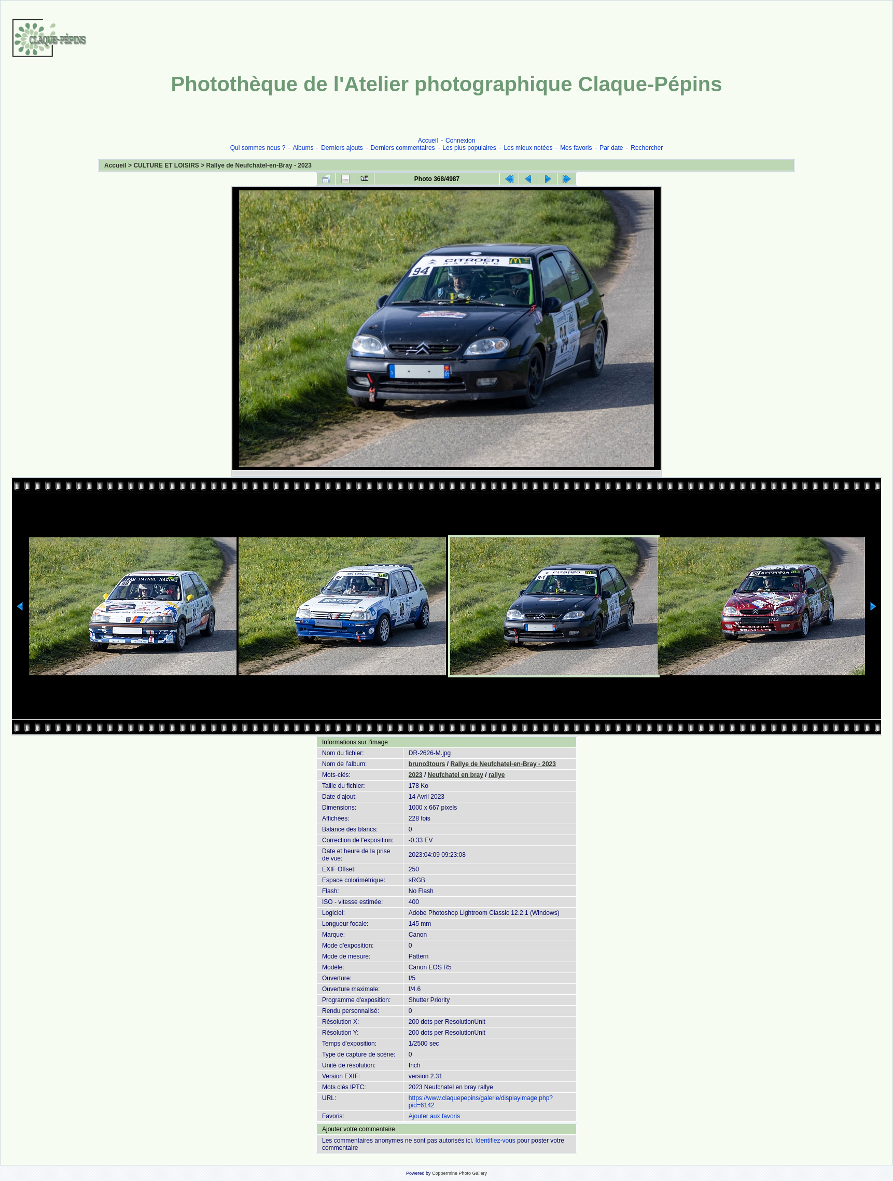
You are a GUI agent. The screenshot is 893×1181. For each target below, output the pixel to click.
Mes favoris (576, 147)
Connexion (460, 140)
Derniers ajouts (342, 147)
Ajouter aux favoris (434, 1116)
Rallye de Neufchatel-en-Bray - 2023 (259, 165)
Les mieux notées (528, 147)
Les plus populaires (469, 147)
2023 (416, 775)
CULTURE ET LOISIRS (166, 165)
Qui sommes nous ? (258, 147)
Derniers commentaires (403, 147)
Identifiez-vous (495, 1140)
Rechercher (647, 147)
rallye (497, 775)
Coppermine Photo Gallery (459, 1173)
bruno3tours (427, 764)
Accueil (428, 140)
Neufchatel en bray (455, 775)
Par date (611, 147)
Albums (302, 147)
